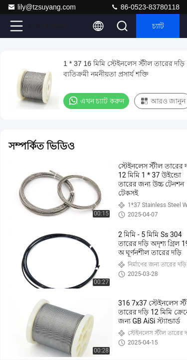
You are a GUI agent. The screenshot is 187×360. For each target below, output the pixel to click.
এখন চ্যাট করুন (96, 101)
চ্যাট (158, 26)
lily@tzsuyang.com (41, 7)
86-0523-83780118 (145, 7)
